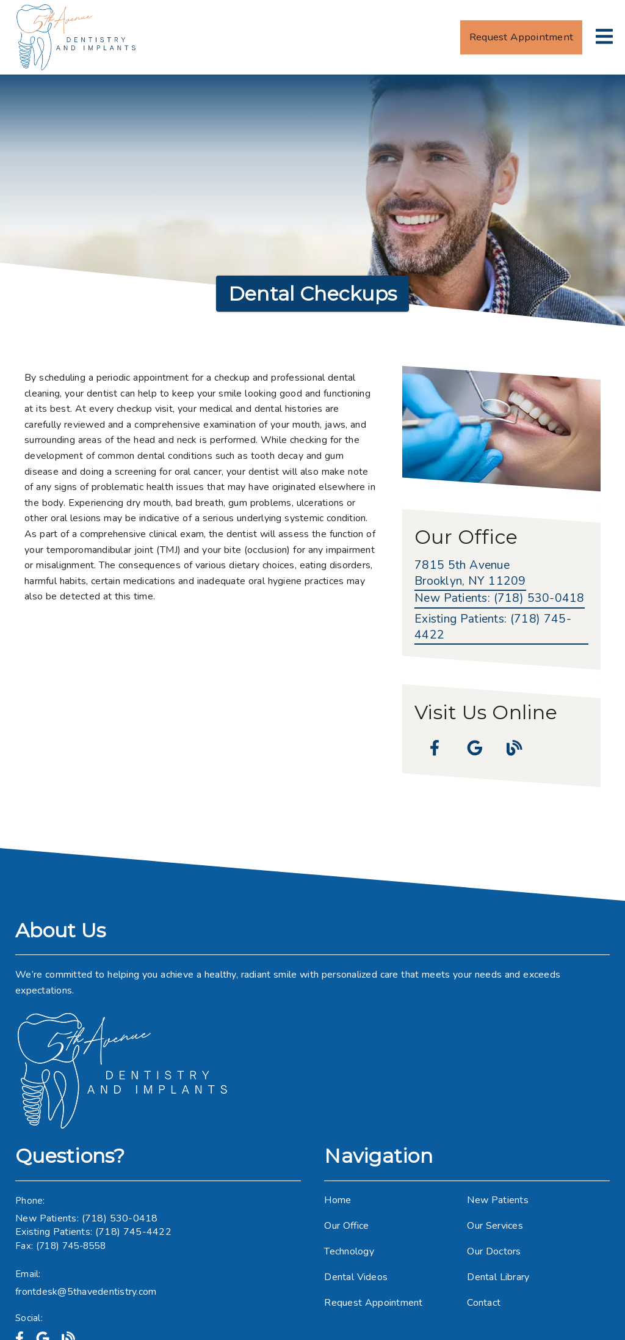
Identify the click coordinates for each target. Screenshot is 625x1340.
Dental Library (498, 1277)
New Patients (498, 1200)
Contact (483, 1302)
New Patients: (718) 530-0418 (86, 1218)
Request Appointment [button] (521, 37)
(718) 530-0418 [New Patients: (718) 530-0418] (499, 598)
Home (337, 1200)
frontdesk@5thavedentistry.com (85, 1291)
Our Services (495, 1225)
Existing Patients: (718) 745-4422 (93, 1232)
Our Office (346, 1225)
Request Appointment (373, 1302)
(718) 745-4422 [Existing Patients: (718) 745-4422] (492, 627)
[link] (77, 37)
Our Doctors (494, 1251)
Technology (349, 1251)
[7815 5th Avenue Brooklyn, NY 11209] (470, 574)
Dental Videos (356, 1277)
